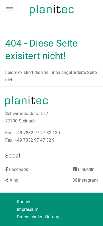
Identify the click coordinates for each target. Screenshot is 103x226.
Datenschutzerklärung (38, 216)
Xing (11, 180)
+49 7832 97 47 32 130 (37, 132)
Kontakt (24, 201)
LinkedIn (83, 169)
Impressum (27, 209)
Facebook (16, 169)
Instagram (85, 180)
